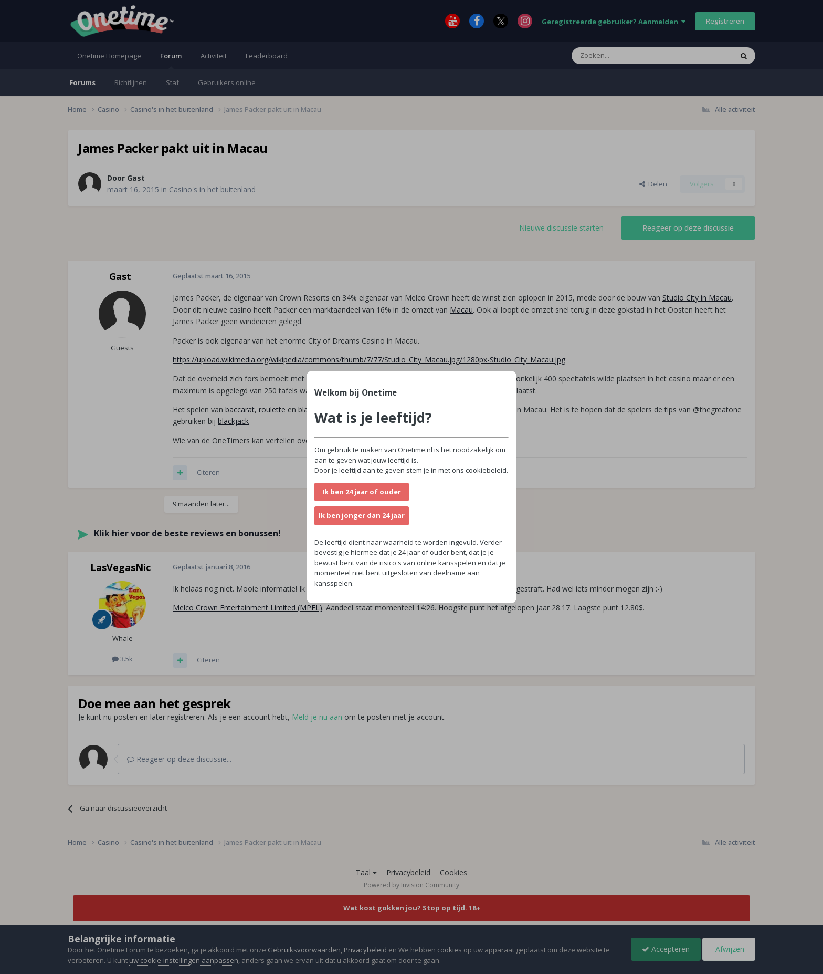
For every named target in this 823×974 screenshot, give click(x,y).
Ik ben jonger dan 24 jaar (362, 515)
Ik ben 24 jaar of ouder (361, 491)
